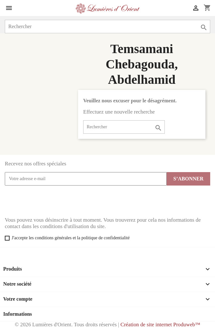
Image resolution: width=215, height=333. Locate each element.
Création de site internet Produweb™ (160, 324)
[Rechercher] (107, 26)
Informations (17, 314)
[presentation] (53, 201)
